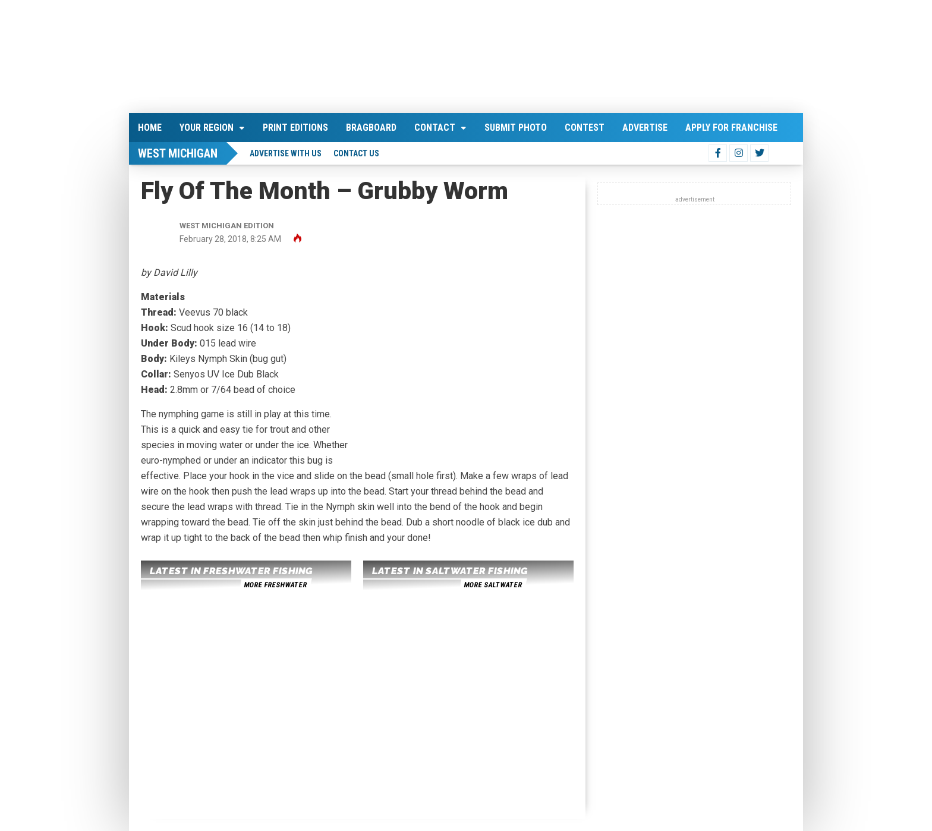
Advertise (644, 127)
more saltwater (492, 585)
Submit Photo (515, 127)
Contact (434, 127)
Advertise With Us (286, 153)
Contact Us (356, 153)
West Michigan (178, 153)
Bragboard (371, 127)
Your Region (207, 127)
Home (150, 127)
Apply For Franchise (731, 127)
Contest (584, 127)
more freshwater (275, 585)
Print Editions (295, 127)
